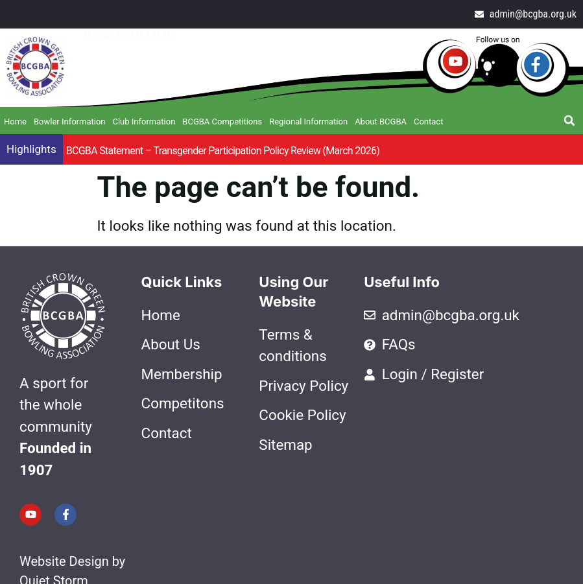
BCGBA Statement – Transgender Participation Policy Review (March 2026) (223, 151)
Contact (428, 121)
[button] (569, 120)
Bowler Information (70, 121)
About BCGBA (381, 121)
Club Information (143, 121)
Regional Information (308, 121)
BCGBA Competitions (222, 121)
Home (15, 121)
